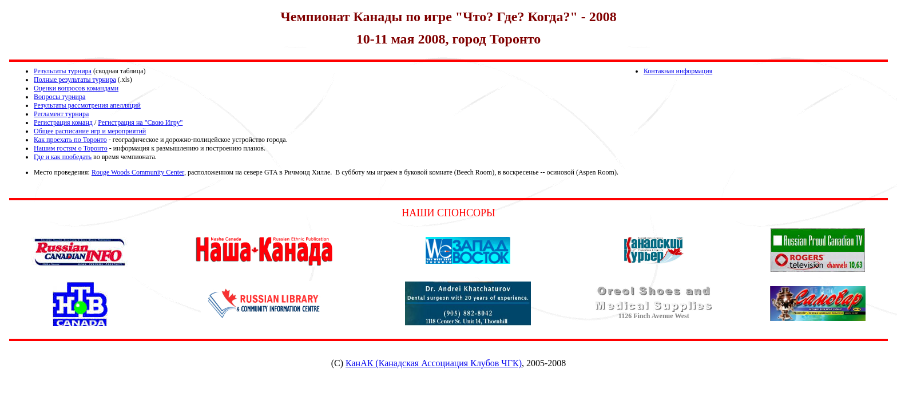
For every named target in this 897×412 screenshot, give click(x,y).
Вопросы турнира (59, 97)
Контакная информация (678, 71)
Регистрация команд (63, 122)
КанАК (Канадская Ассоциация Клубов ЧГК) (434, 363)
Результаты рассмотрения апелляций (87, 105)
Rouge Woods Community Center (138, 172)
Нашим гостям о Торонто (71, 148)
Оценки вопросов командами (76, 88)
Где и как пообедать (63, 157)
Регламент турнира (61, 114)
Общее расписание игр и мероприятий (90, 131)
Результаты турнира (63, 71)
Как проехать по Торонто (70, 140)
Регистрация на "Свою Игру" (140, 122)
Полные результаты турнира (75, 80)
